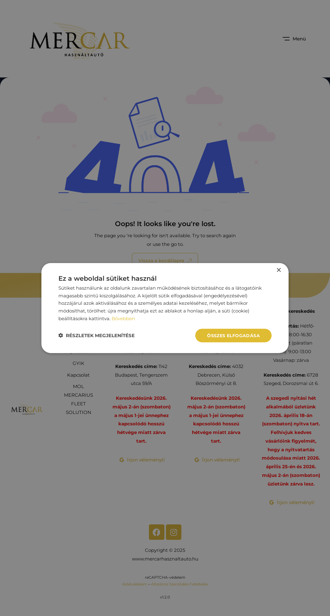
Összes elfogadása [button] (233, 335)
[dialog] (165, 308)
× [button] (278, 270)
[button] (96, 335)
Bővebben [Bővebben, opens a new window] (123, 318)
